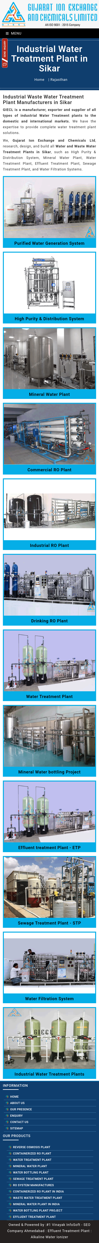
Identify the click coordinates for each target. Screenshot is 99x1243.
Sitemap (16, 1128)
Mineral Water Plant (30, 1166)
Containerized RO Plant (32, 1153)
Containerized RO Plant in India (38, 1191)
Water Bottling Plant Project (38, 1210)
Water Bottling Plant (31, 1172)
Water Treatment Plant (32, 1160)
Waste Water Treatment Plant (37, 1198)
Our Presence (21, 1109)
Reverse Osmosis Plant (31, 1147)
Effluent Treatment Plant (34, 1217)
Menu (13, 33)
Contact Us (19, 1122)
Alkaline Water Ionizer (49, 1237)
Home (39, 80)
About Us (17, 1103)
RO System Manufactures (33, 1185)
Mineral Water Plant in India (36, 1204)
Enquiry (16, 1115)
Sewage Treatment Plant (33, 1179)
